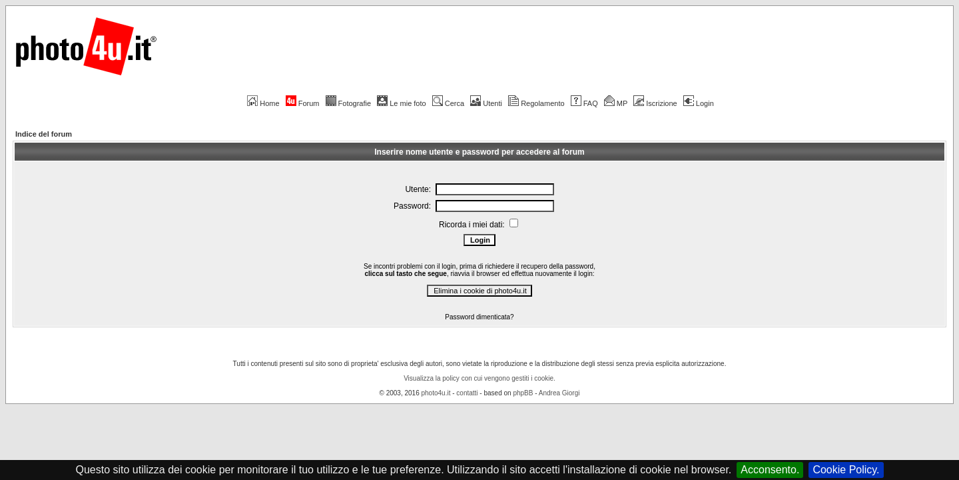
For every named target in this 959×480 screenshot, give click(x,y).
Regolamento (536, 103)
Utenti (486, 103)
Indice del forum (43, 134)
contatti (467, 393)
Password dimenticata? (479, 317)
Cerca (448, 103)
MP (615, 103)
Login (698, 103)
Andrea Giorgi (559, 393)
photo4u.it (436, 393)
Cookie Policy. (845, 469)
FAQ (584, 103)
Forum (303, 103)
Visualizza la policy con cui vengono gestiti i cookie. (479, 378)
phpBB (523, 393)
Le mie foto (401, 103)
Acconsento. (770, 469)
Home (263, 103)
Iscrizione (655, 103)
